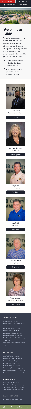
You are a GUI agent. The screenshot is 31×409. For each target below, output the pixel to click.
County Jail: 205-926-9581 (10, 361)
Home (4, 407)
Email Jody (15, 192)
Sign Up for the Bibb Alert (15, 5)
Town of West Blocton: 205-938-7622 (13, 387)
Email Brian (16, 117)
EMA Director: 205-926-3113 (11, 363)
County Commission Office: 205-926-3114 (15, 373)
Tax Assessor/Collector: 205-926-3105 (13, 368)
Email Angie (15, 305)
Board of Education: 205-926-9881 (12, 399)
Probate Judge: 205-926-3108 (11, 365)
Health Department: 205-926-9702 (13, 335)
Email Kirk (15, 230)
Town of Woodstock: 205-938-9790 (13, 389)
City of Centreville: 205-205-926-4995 (14, 385)
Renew (12, 407)
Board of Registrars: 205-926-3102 (12, 333)
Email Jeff (15, 267)
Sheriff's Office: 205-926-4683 (11, 356)
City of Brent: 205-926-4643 (11, 382)
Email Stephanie (15, 155)
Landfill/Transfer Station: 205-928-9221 (14, 370)
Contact (19, 407)
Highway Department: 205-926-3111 (13, 358)
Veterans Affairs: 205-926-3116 (11, 330)
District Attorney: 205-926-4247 (12, 328)
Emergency (7, 1)
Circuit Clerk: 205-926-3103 (10, 321)
